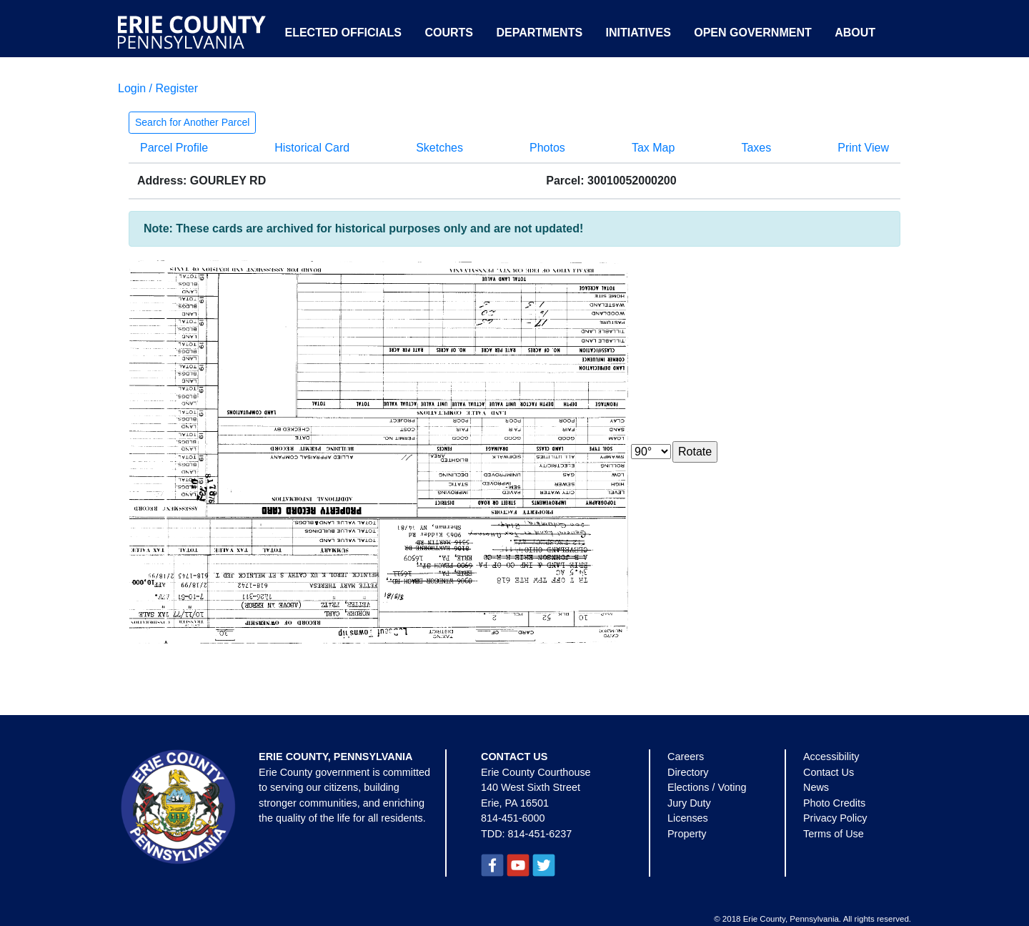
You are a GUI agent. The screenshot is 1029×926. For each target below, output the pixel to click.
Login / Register (158, 88)
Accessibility (831, 756)
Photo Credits (834, 803)
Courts (448, 32)
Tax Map (653, 148)
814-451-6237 (540, 833)
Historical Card (311, 148)
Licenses (687, 818)
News (816, 787)
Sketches (439, 148)
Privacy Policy (835, 818)
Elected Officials (343, 32)
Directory (688, 772)
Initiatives (638, 32)
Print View (863, 148)
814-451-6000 (513, 818)
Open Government (752, 32)
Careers (685, 756)
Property (686, 833)
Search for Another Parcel (192, 122)
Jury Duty (689, 803)
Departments (539, 32)
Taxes (756, 148)
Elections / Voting (706, 787)
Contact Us (828, 772)
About (855, 32)
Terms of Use (833, 833)
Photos (547, 148)
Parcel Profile (174, 148)
